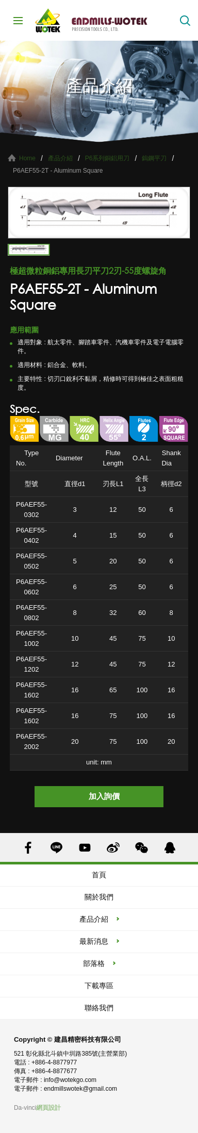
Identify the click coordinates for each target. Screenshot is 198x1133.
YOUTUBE (84, 847)
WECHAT (141, 847)
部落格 (94, 963)
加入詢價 (104, 796)
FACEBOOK (28, 847)
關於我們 (99, 897)
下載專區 (99, 985)
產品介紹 (60, 158)
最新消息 (93, 941)
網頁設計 (48, 1107)
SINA (113, 847)
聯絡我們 (99, 1008)
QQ (169, 847)
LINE (56, 847)
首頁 (99, 875)
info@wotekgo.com (70, 1080)
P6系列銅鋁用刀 (107, 158)
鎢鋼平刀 (154, 158)
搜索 (185, 20)
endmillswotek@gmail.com (80, 1088)
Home (27, 158)
